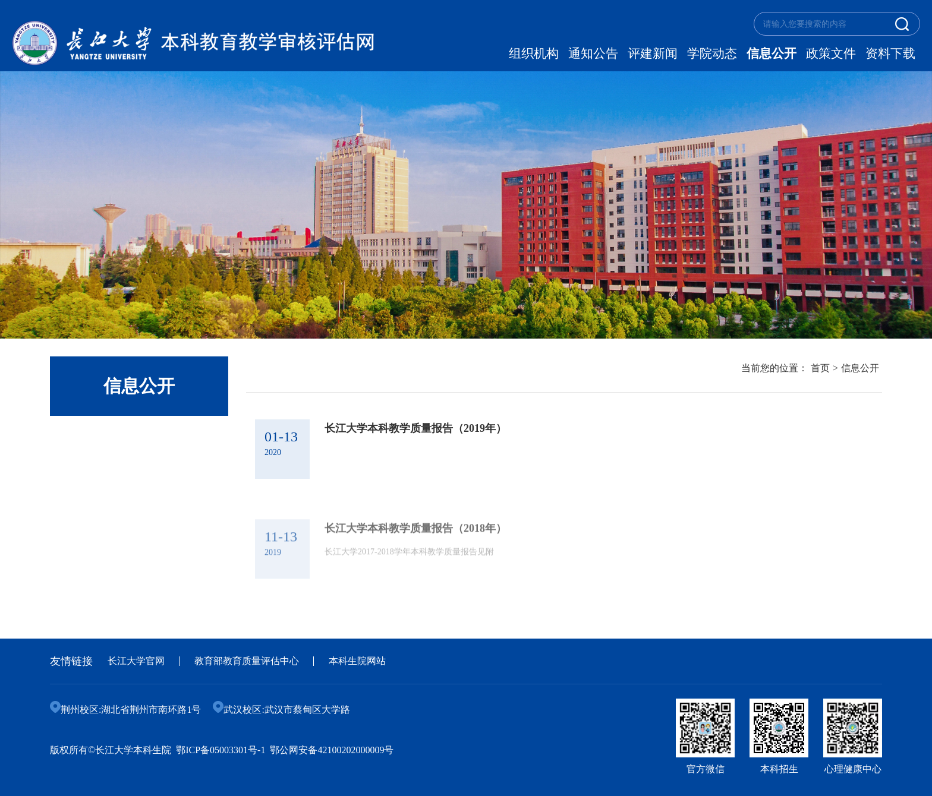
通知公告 (593, 53)
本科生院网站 (357, 661)
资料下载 (890, 53)
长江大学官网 (136, 661)
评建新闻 (653, 53)
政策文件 (831, 53)
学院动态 (712, 53)
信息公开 (771, 53)
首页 (820, 368)
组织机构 (534, 53)
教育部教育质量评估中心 (246, 661)
